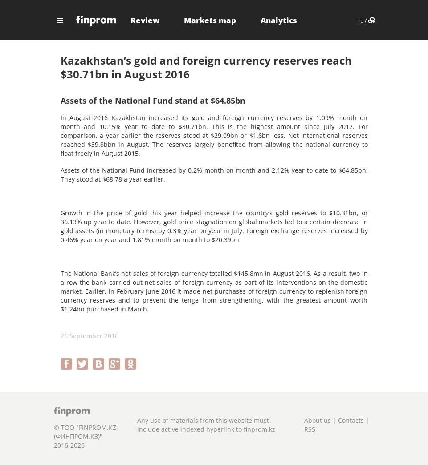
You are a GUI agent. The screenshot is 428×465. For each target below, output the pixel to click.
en (371, 20)
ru (360, 20)
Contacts (351, 420)
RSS (309, 429)
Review (144, 20)
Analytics (279, 20)
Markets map (210, 20)
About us (317, 420)
